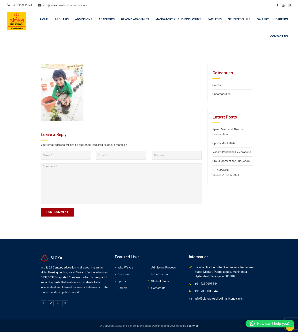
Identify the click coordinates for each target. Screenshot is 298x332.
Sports (122, 281)
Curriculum (124, 274)
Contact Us (279, 36)
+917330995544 (22, 5)
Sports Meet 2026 (223, 143)
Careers (281, 19)
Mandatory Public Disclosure (178, 19)
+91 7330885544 (206, 291)
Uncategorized (221, 94)
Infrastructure (160, 274)
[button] (270, 323)
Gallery (263, 19)
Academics (107, 19)
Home (44, 19)
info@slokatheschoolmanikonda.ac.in (65, 5)
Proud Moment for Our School (231, 161)
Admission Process (163, 267)
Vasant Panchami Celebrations (231, 152)
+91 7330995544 (206, 284)
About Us (62, 19)
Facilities (215, 19)
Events (216, 85)
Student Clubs (239, 19)
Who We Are (125, 267)
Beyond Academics (135, 19)
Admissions (83, 19)
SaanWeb (193, 325)
